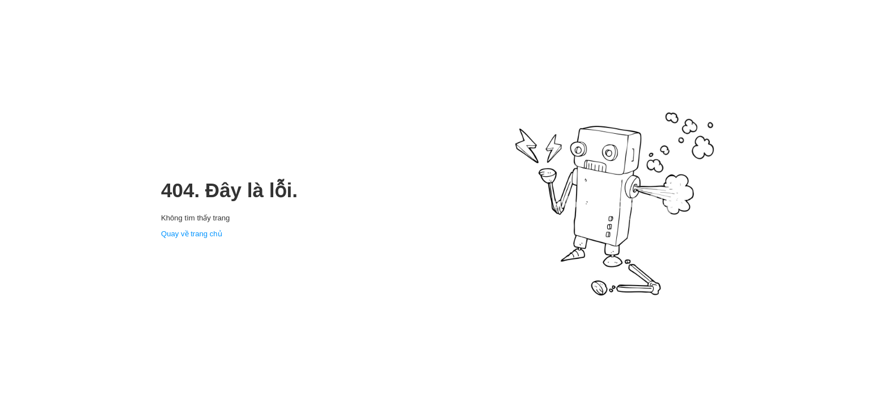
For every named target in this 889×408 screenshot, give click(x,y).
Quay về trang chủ (191, 234)
